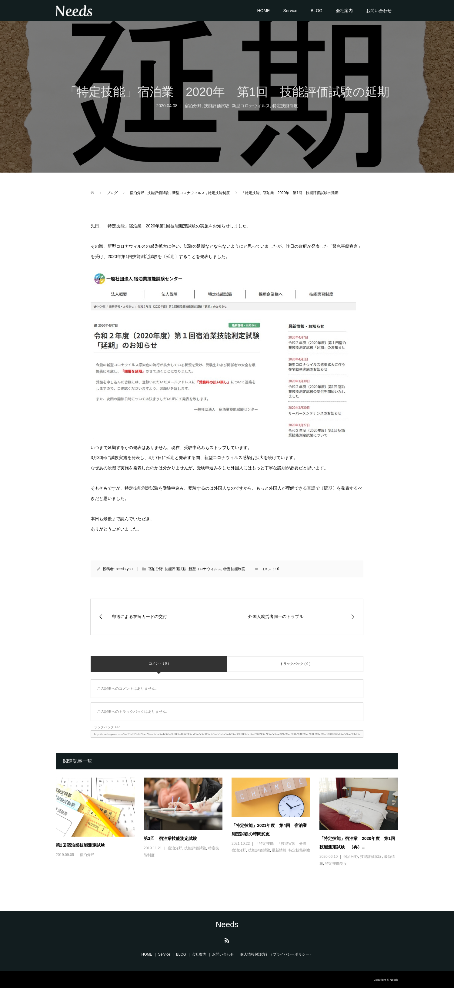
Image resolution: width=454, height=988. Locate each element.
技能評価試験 (216, 105)
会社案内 (344, 10)
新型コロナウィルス (251, 105)
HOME (263, 10)
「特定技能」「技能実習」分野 (280, 843)
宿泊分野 (193, 105)
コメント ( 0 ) (159, 663)
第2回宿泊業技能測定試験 (80, 845)
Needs (226, 924)
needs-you (124, 569)
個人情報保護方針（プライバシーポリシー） (276, 954)
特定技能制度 (285, 105)
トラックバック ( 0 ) (295, 664)
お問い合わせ (379, 10)
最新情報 (279, 850)
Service (290, 10)
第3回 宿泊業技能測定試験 (170, 838)
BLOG (316, 10)
